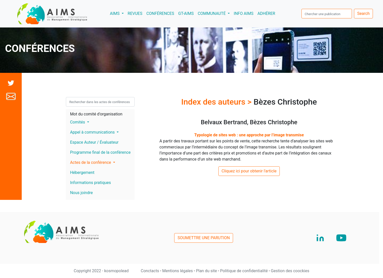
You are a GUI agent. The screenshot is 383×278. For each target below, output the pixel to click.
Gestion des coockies (290, 270)
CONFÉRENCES (160, 13)
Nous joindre (81, 192)
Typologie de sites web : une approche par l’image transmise (249, 135)
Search (363, 13)
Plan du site (207, 270)
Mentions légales (178, 270)
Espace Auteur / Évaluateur (94, 142)
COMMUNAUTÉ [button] (212, 13)
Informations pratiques (90, 182)
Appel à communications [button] (93, 132)
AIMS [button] (117, 13)
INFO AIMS (243, 13)
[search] (326, 13)
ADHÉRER (266, 13)
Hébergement (82, 172)
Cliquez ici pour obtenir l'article (249, 171)
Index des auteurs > (217, 102)
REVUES (135, 13)
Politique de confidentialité (244, 270)
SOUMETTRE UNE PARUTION (203, 237)
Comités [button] (78, 122)
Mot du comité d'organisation (96, 114)
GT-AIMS (186, 13)
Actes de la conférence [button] (91, 162)
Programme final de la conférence (100, 152)
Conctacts (150, 270)
